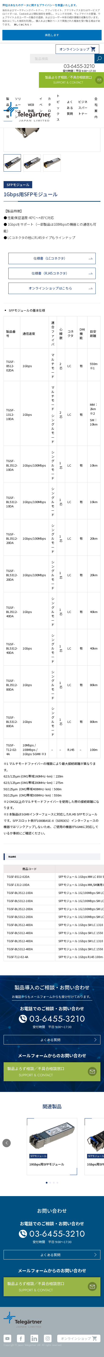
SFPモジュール (18, 184)
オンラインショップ (74, 49)
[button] (6, 1143)
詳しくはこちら (22, 24)
